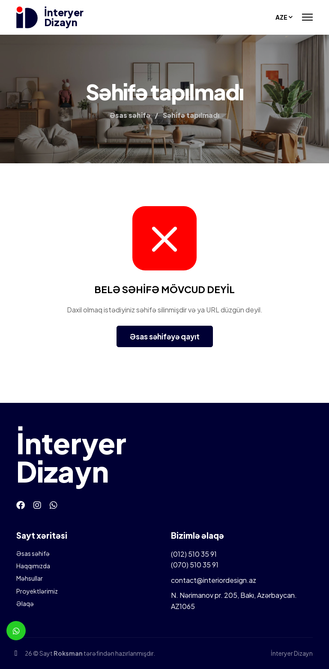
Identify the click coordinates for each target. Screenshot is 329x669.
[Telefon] (16, 653)
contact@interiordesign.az (213, 580)
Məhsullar (29, 578)
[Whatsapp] (53, 504)
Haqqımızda (33, 566)
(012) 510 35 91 (194, 553)
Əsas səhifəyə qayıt (165, 336)
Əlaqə (25, 603)
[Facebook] (20, 504)
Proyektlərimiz (37, 591)
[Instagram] (37, 504)
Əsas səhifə (33, 553)
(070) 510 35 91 (194, 564)
